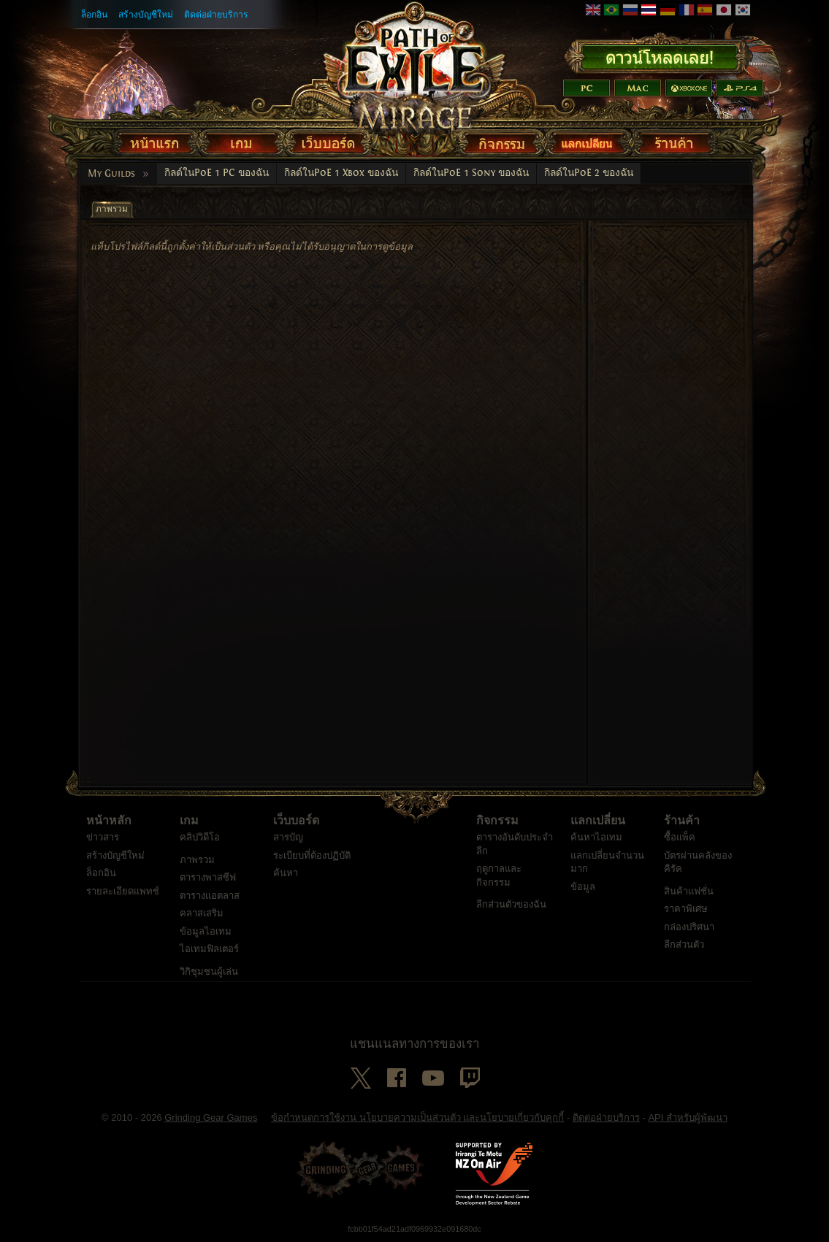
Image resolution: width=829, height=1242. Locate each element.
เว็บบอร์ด (296, 820)
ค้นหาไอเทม (596, 837)
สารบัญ (288, 837)
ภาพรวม (197, 860)
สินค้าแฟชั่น (689, 891)
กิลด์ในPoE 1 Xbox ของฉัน (341, 173)
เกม (189, 820)
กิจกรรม (497, 820)
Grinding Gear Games (210, 1117)
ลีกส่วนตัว (684, 944)
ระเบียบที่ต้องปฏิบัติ (312, 855)
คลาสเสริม (202, 913)
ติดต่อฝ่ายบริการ (216, 14)
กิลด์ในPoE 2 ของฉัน (588, 173)
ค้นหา (285, 873)
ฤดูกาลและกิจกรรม (499, 875)
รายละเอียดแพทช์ (122, 891)
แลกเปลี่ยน (597, 820)
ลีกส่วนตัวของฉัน (511, 904)
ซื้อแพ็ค (679, 837)
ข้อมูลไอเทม (206, 931)
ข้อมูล (582, 887)
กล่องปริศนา (689, 927)
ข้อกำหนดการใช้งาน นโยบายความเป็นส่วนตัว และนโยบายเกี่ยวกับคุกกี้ (417, 1117)
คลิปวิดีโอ (200, 837)
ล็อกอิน (94, 14)
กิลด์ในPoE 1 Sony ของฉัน (471, 173)
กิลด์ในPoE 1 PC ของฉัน (216, 173)
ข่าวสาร (102, 837)
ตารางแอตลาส (210, 895)
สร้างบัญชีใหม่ (145, 14)
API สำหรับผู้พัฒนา (687, 1117)
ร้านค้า (682, 820)
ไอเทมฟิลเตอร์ (209, 949)
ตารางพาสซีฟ (208, 877)
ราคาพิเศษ (686, 908)
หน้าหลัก (108, 820)
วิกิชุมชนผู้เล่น (209, 971)
